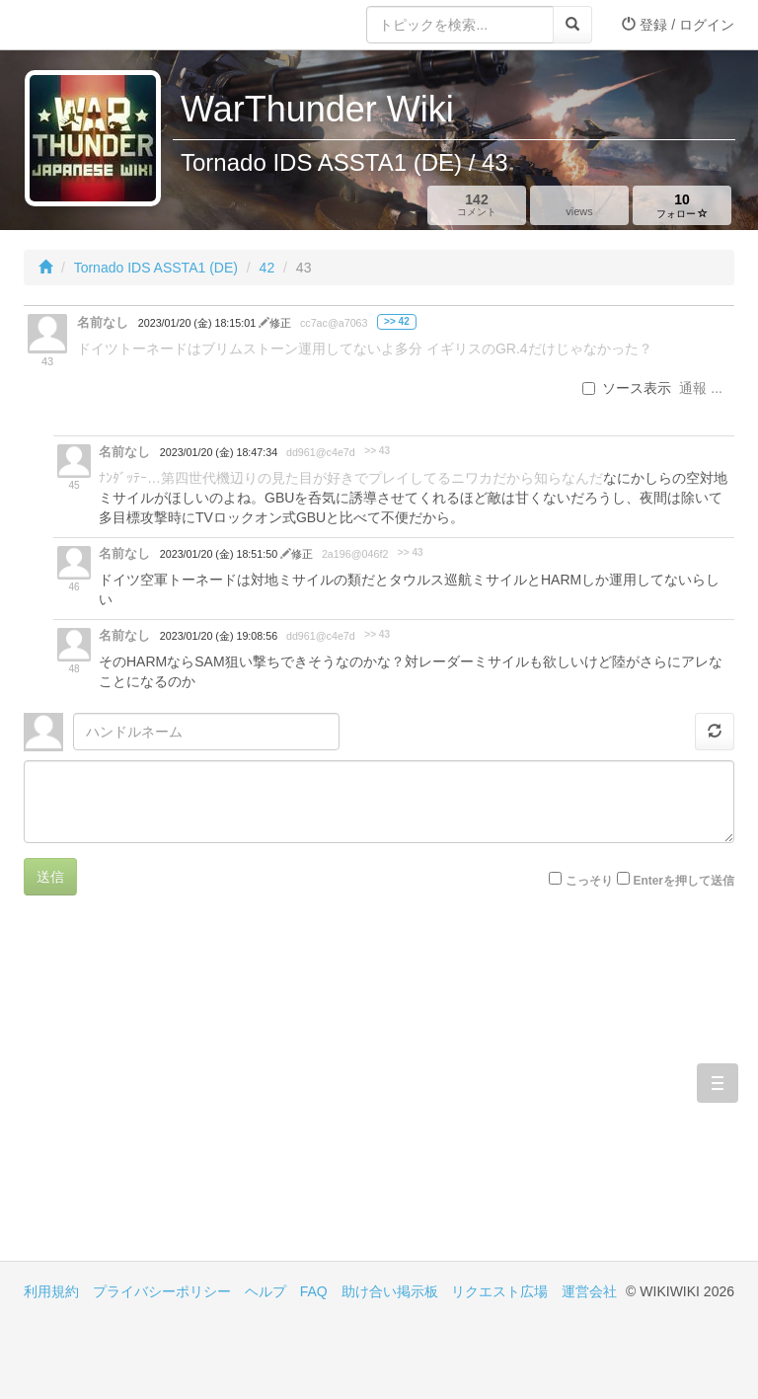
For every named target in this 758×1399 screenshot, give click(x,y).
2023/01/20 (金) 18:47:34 (218, 452)
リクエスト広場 (499, 1291)
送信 (50, 877)
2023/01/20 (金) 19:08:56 (218, 636)
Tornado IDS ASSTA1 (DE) (156, 267)
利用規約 (51, 1291)
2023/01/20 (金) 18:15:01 (198, 323)
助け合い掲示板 (389, 1291)
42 (267, 267)
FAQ (314, 1291)
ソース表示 (626, 388)
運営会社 (589, 1291)
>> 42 (397, 321)
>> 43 (377, 450)
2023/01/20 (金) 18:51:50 (220, 554)
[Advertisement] (201, 1093)
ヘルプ (265, 1291)
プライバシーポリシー (162, 1291)
